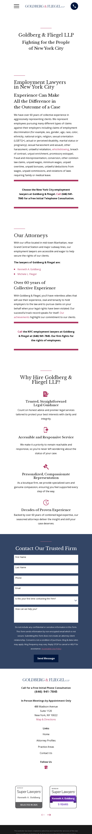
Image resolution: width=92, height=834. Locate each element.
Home (46, 734)
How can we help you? (26, 609)
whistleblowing (60, 149)
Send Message (46, 658)
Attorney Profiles (46, 740)
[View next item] (49, 815)
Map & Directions (46, 719)
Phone (18, 578)
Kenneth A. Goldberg (29, 269)
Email (18, 588)
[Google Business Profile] (46, 767)
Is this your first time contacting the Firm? (35, 598)
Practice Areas (46, 746)
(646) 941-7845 (46, 691)
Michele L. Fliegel (26, 274)
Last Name (20, 567)
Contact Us (46, 753)
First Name (20, 557)
